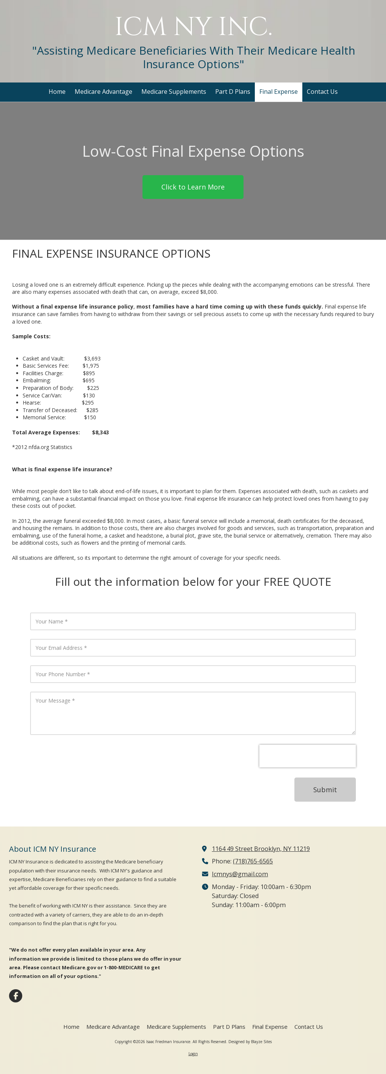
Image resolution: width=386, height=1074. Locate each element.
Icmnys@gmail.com (240, 874)
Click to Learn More (193, 186)
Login (193, 1053)
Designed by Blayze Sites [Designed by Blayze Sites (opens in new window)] (250, 1041)
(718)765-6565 (253, 861)
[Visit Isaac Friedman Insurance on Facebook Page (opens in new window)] (15, 995)
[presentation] (307, 756)
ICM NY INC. (194, 27)
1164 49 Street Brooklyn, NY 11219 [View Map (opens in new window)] (261, 849)
